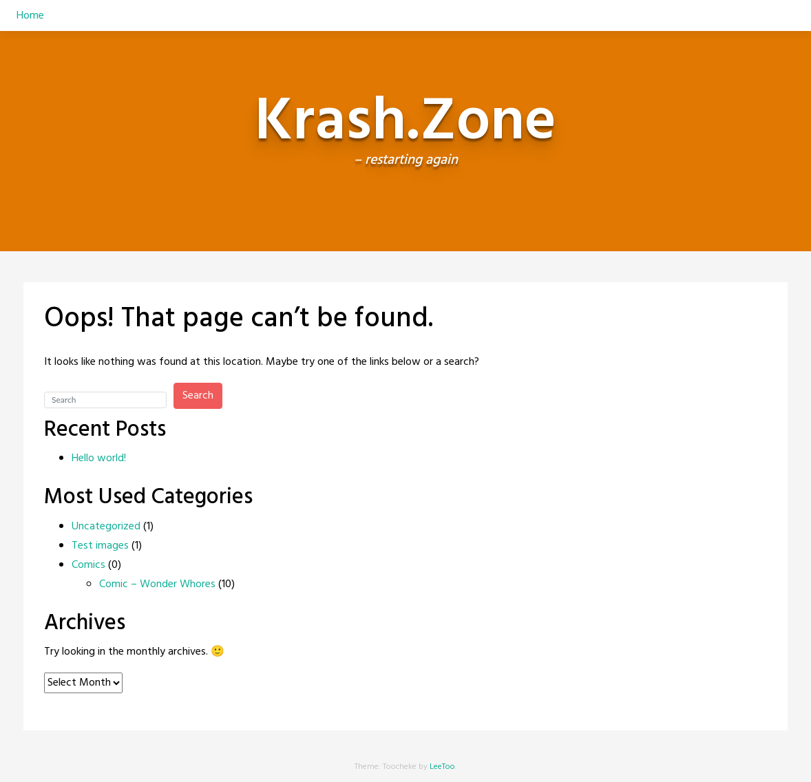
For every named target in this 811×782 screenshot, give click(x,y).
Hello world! (99, 458)
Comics (88, 565)
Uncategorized (106, 527)
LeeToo (442, 767)
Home (30, 16)
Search (197, 396)
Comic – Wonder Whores (157, 584)
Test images (100, 546)
